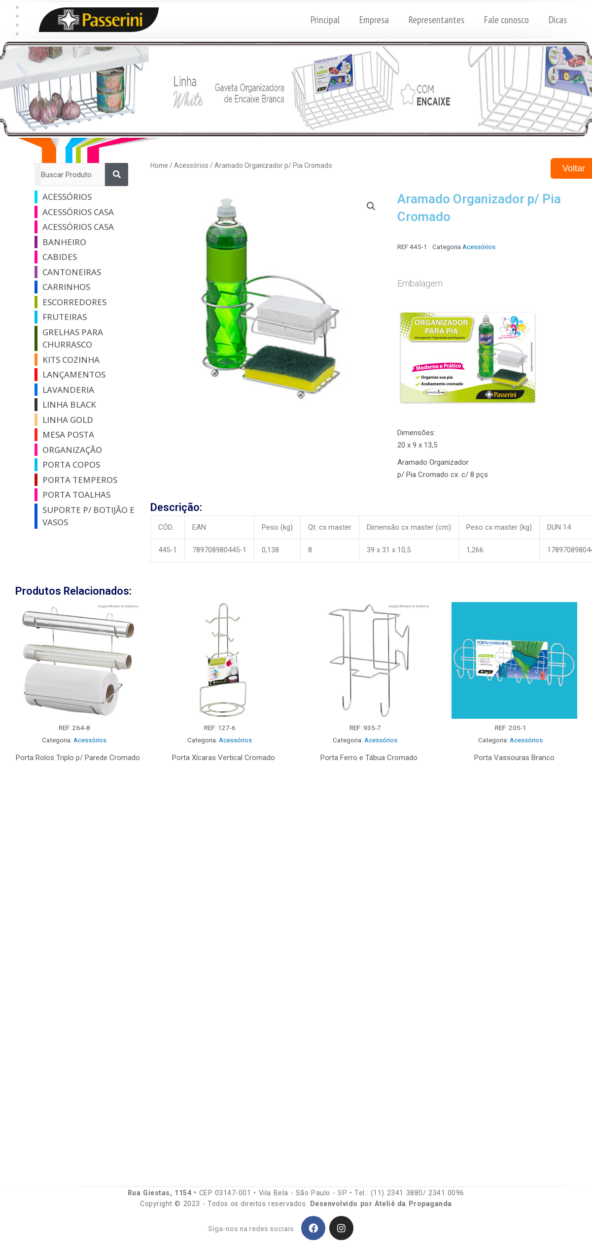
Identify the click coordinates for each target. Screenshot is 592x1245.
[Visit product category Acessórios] (84, 197)
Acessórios (191, 165)
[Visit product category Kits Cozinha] (84, 359)
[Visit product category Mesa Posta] (84, 434)
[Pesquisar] (116, 174)
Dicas (558, 19)
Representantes (436, 19)
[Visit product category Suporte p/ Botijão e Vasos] (84, 516)
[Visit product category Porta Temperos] (84, 480)
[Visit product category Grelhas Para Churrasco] (84, 338)
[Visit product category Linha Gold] (84, 420)
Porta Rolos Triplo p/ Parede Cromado (78, 757)
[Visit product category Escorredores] (84, 302)
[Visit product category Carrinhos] (84, 287)
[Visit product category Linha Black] (84, 404)
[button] (16, 7)
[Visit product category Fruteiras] (84, 317)
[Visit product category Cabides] (84, 257)
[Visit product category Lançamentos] (84, 374)
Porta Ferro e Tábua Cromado (369, 757)
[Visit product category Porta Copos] (84, 464)
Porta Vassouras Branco (514, 757)
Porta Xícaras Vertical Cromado (223, 757)
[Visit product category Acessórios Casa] (84, 212)
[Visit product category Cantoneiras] (84, 272)
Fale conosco (506, 19)
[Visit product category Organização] (84, 450)
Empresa (374, 19)
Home (159, 165)
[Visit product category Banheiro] (84, 242)
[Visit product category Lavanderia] (84, 389)
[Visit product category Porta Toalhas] (84, 494)
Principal (325, 19)
